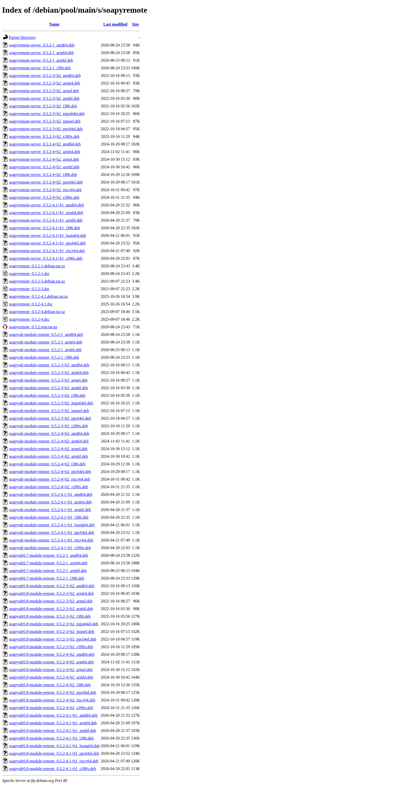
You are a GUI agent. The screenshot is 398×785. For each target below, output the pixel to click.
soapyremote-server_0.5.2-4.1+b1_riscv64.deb (47, 251)
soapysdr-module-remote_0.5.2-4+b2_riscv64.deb (49, 479)
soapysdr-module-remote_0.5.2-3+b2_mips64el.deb (51, 403)
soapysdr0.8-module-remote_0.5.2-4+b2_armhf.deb (51, 677)
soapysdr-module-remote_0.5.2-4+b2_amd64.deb (49, 433)
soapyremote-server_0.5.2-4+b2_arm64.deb (44, 152)
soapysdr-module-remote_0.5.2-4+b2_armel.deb (48, 449)
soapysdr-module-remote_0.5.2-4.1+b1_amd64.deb (50, 494)
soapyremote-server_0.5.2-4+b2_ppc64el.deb (45, 182)
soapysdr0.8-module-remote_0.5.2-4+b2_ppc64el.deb (52, 692)
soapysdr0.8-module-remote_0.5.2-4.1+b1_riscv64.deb (53, 761)
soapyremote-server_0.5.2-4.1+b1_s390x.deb (45, 258)
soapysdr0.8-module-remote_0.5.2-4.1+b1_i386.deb (51, 738)
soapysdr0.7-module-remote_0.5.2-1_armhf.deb (48, 570)
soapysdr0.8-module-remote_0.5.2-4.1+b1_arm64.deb (53, 723)
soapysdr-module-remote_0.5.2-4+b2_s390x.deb (48, 487)
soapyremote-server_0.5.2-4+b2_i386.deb (43, 174)
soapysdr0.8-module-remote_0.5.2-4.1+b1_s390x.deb (52, 768)
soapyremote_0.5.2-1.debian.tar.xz (37, 266)
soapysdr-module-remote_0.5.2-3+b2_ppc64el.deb (50, 418)
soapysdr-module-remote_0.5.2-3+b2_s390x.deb (48, 426)
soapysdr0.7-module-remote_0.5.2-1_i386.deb (46, 578)
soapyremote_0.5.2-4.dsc (29, 319)
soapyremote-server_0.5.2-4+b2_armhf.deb (44, 167)
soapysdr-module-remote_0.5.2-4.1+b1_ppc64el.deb (51, 532)
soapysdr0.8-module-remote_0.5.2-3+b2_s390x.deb (51, 647)
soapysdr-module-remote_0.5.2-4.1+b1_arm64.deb (50, 502)
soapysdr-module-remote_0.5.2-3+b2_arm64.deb (49, 372)
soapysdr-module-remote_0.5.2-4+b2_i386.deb (47, 464)
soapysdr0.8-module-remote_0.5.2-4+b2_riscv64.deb (52, 700)
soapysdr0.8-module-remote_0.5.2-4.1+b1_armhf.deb (52, 730)
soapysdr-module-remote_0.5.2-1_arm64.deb (45, 342)
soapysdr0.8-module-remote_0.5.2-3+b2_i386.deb (50, 616)
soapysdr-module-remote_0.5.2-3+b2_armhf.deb (48, 388)
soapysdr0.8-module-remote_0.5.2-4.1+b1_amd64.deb (53, 715)
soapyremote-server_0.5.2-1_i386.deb (40, 68)
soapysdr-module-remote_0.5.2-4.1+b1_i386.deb (49, 517)
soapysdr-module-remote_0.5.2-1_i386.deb (44, 357)
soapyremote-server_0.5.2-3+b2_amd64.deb (45, 75)
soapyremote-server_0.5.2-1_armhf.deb (41, 60)
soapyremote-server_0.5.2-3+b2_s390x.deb (44, 136)
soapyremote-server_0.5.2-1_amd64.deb (41, 45)
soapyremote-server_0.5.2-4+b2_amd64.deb (45, 144)
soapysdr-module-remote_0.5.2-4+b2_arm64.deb (49, 441)
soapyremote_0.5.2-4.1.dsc (31, 304)
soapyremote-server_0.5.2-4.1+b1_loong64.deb (47, 235)
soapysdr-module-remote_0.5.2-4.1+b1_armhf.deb (50, 510)
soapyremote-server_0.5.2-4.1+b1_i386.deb (44, 228)
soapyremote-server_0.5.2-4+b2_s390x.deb (44, 197)
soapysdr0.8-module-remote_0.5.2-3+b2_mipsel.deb (51, 631)
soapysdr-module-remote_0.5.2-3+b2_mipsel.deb (49, 410)
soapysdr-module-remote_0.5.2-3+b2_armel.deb (48, 380)
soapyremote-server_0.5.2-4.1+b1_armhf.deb (45, 220)
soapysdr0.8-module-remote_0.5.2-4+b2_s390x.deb (51, 708)
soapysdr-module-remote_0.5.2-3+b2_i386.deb (47, 395)
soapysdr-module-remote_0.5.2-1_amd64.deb (46, 334)
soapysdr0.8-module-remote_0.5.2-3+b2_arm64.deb (51, 593)
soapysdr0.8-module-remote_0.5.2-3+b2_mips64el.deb (53, 624)
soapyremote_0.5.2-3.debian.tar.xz (37, 281)
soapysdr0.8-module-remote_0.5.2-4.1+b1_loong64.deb (54, 746)
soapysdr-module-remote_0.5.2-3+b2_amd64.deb (49, 365)
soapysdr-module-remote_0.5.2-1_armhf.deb (45, 350)
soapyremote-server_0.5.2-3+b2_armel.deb (44, 91)
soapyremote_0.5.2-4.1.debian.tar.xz (38, 296)
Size (135, 24)
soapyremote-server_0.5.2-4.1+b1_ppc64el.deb (47, 243)
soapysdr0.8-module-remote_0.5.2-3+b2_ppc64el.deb (52, 639)
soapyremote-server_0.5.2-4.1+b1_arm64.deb (46, 212)
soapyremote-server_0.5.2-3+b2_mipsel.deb (44, 121)
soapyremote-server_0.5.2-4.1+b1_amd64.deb (46, 205)
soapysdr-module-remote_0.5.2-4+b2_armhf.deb (48, 456)
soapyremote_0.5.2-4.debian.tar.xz (37, 311)
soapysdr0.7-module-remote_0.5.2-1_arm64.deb (48, 563)
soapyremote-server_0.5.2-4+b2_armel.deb (44, 159)
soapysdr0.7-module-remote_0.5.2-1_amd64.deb (48, 555)
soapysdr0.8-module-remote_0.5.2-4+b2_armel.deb (51, 669)
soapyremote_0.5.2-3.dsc (29, 289)
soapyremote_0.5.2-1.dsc (29, 273)
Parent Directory (22, 37)
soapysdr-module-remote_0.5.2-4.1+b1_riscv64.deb (51, 540)
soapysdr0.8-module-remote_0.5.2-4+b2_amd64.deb (51, 654)
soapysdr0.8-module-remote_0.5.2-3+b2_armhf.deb (51, 609)
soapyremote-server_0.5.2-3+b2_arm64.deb (44, 83)
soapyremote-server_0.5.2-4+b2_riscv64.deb (45, 190)
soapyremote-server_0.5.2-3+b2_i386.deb (43, 106)
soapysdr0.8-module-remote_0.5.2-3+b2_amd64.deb (51, 586)
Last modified (115, 24)
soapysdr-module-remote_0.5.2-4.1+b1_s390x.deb (50, 548)
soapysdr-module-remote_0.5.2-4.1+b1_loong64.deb (52, 525)
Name (54, 24)
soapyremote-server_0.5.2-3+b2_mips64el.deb (47, 113)
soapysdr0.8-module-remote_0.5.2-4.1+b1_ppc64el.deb (54, 753)
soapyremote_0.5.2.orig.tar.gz (33, 327)
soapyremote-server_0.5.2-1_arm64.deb (41, 53)
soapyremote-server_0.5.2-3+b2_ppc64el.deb (45, 129)
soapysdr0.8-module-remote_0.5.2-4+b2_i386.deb (50, 685)
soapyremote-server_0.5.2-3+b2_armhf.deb (44, 98)
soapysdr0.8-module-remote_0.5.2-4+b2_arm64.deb (51, 662)
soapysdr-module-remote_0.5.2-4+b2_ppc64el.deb (50, 471)
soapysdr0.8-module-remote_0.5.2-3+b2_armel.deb (51, 601)
